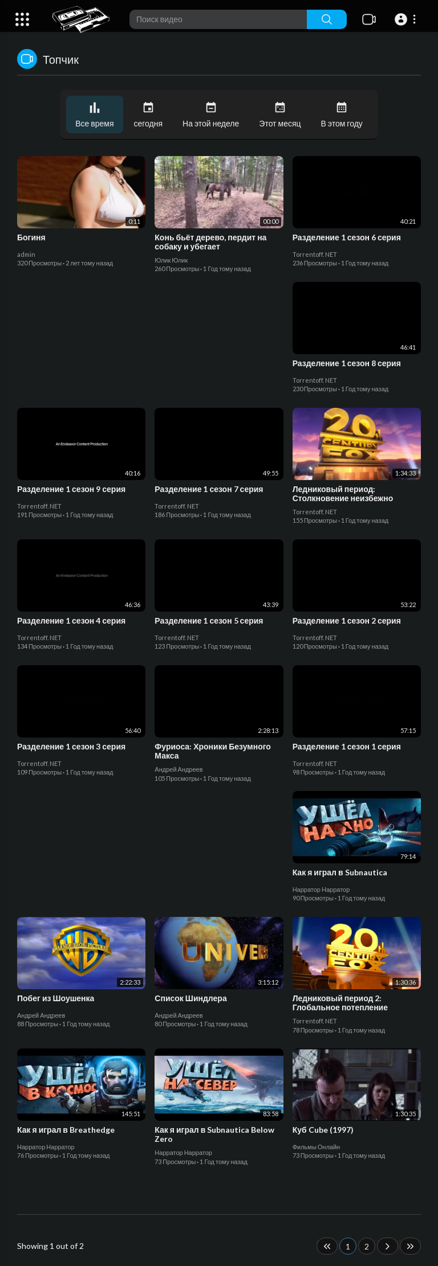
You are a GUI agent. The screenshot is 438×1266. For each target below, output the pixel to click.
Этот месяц (280, 114)
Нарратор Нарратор (321, 889)
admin (26, 254)
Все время (94, 114)
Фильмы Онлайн (316, 1146)
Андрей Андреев (178, 769)
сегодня (148, 114)
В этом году (342, 114)
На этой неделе (210, 114)
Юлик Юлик (171, 260)
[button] (407, 19)
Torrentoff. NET (315, 254)
